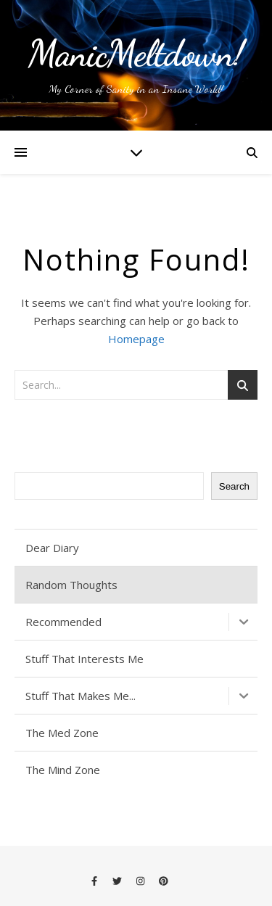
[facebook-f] (95, 880)
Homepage (136, 338)
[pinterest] (163, 880)
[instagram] (141, 880)
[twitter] (118, 880)
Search (234, 486)
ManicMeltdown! (136, 54)
